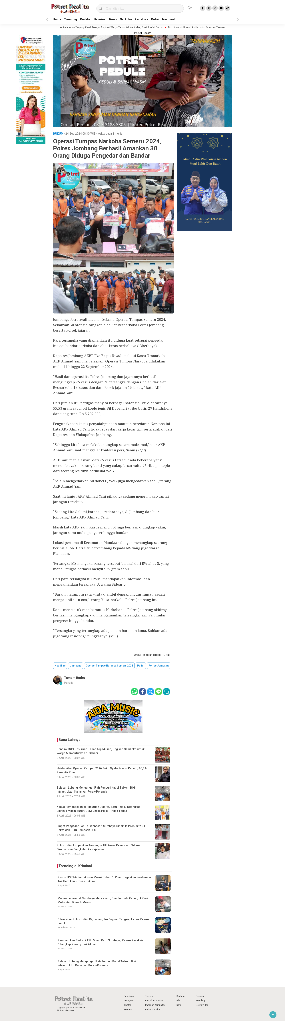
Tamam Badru (74, 677)
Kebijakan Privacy (154, 1000)
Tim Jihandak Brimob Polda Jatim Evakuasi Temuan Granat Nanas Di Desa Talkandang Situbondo (226, 27)
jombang (75, 666)
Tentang (149, 996)
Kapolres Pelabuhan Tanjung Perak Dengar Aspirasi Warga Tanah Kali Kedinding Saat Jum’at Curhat (112, 27)
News (121, 19)
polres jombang (158, 666)
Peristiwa (153, 19)
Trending (73, 19)
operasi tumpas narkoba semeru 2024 (109, 666)
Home (57, 19)
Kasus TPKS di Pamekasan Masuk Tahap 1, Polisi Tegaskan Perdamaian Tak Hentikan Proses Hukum (105, 879)
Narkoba (135, 19)
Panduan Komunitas (155, 1005)
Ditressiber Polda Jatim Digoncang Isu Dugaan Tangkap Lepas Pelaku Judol (103, 921)
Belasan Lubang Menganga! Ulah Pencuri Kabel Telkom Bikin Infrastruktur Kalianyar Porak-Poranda (97, 963)
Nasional (183, 19)
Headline (60, 666)
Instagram (129, 1000)
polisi (140, 666)
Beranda (200, 996)
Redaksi (90, 19)
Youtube (128, 1009)
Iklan (178, 1000)
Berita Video (202, 1005)
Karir (178, 1005)
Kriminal (106, 19)
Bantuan (180, 996)
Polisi (168, 19)
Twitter (127, 1005)
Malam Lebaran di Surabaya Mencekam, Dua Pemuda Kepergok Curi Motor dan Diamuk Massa (103, 900)
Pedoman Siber (152, 1009)
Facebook (129, 996)
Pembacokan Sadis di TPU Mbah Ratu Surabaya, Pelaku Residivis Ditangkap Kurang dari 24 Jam (100, 942)
